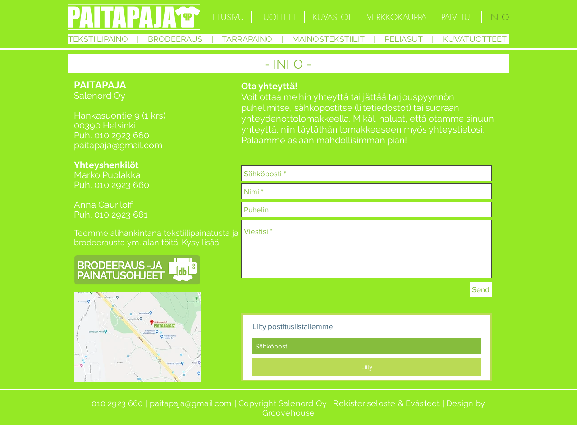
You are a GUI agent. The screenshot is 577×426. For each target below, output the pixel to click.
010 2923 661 (121, 214)
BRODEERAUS (175, 39)
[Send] (481, 289)
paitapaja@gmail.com (118, 145)
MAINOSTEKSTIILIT (329, 39)
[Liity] (366, 367)
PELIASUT (404, 39)
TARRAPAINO (247, 39)
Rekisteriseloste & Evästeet (386, 403)
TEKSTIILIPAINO (98, 39)
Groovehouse (288, 412)
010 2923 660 (121, 135)
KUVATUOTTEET (475, 39)
